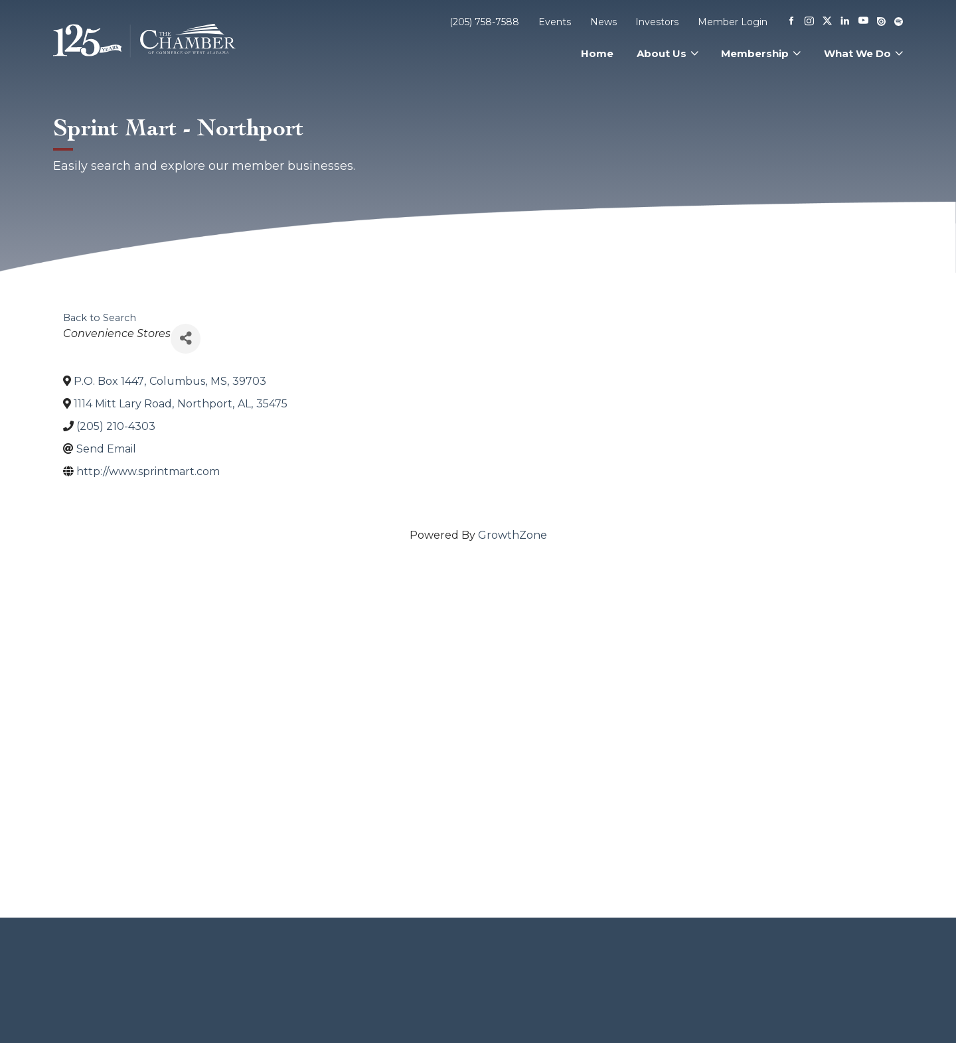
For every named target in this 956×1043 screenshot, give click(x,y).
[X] (827, 22)
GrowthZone (512, 535)
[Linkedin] (845, 22)
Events (554, 22)
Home (597, 53)
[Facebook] (791, 22)
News (603, 22)
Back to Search (99, 318)
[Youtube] (863, 21)
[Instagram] (809, 22)
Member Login (732, 22)
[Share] (185, 339)
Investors (656, 22)
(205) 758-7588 (484, 22)
